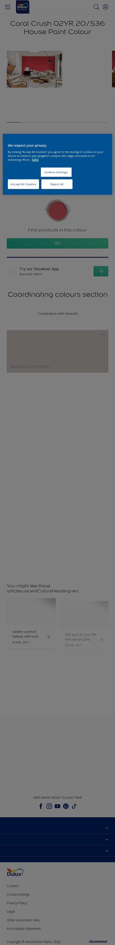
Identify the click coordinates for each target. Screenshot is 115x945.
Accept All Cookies (23, 184)
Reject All (57, 184)
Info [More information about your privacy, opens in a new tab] (35, 159)
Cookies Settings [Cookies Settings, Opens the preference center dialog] (56, 172)
